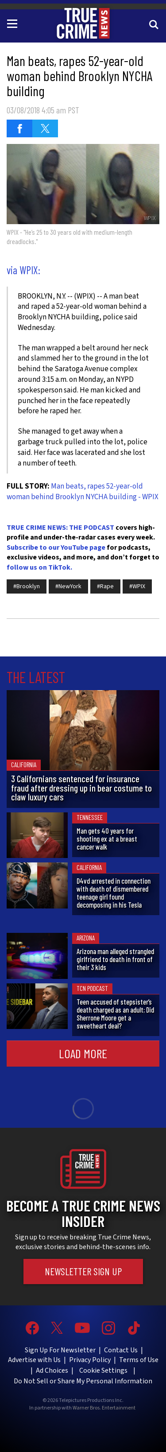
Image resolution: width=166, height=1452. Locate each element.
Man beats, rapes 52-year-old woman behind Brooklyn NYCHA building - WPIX (82, 491)
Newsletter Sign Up (83, 1271)
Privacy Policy (90, 1360)
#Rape (105, 586)
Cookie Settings (103, 1370)
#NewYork (68, 586)
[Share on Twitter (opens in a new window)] (45, 128)
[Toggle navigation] (14, 23)
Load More (83, 1053)
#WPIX (137, 586)
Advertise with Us (34, 1360)
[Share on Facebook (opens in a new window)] (19, 128)
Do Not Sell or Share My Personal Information (83, 1381)
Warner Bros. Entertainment (104, 1408)
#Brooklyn (26, 586)
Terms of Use (138, 1360)
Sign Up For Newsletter (60, 1350)
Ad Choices (52, 1370)
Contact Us (121, 1350)
